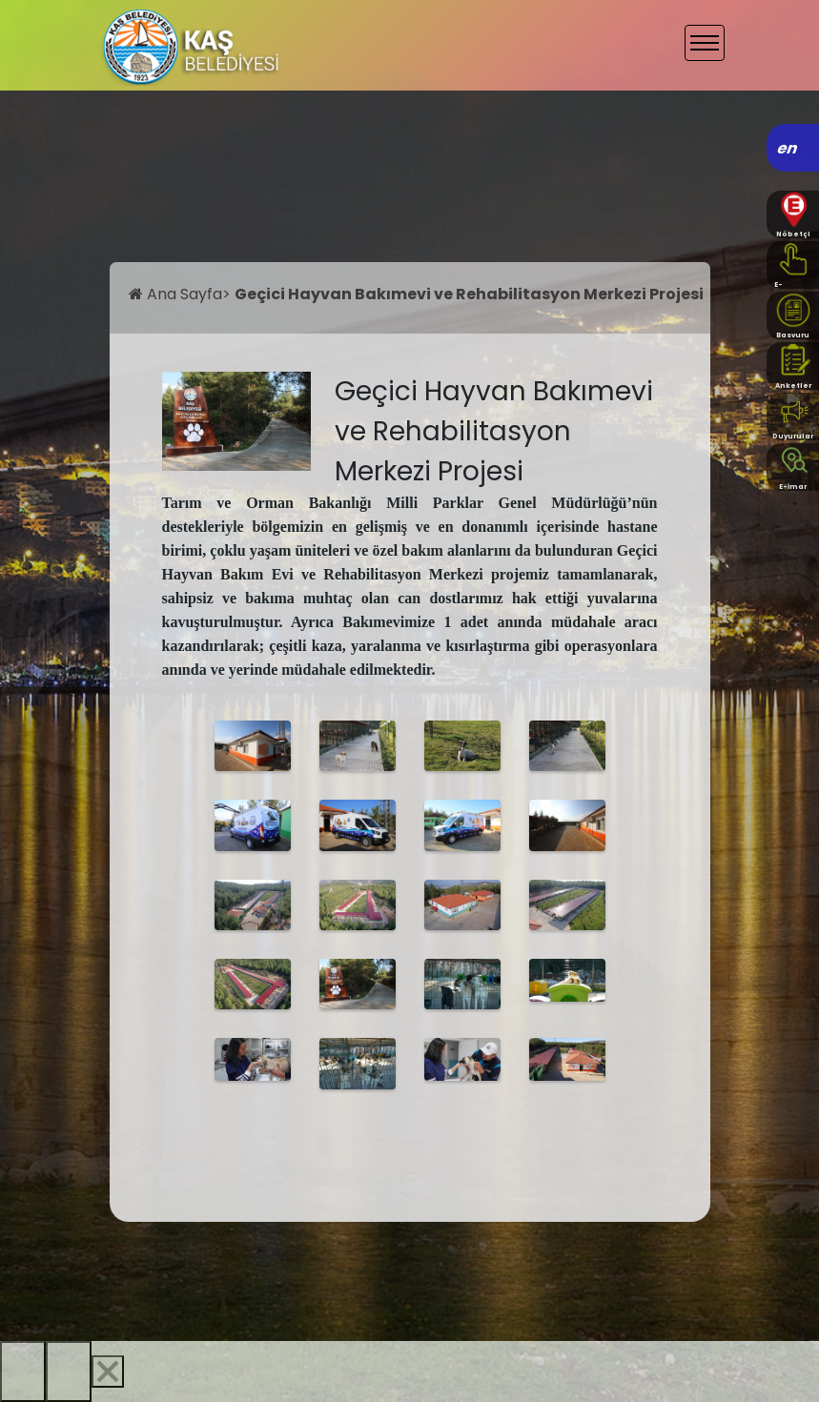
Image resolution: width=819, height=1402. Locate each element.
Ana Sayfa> (182, 294)
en (788, 148)
